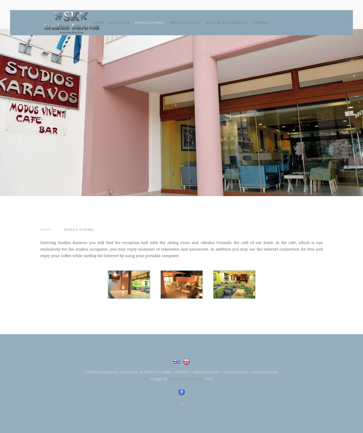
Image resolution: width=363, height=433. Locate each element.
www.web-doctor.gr (186, 378)
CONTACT (261, 22)
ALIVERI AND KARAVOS (227, 22)
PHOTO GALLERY (185, 22)
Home (98, 22)
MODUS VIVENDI (150, 22)
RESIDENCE (119, 22)
